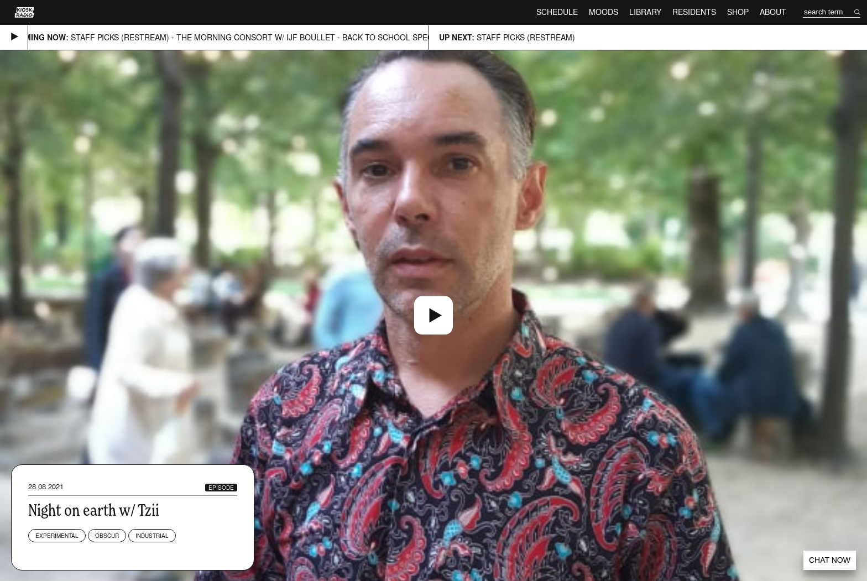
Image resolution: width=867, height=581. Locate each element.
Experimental (57, 536)
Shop (738, 12)
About (773, 12)
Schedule (557, 12)
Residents (694, 12)
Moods (603, 12)
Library (645, 12)
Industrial (152, 536)
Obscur (107, 536)
